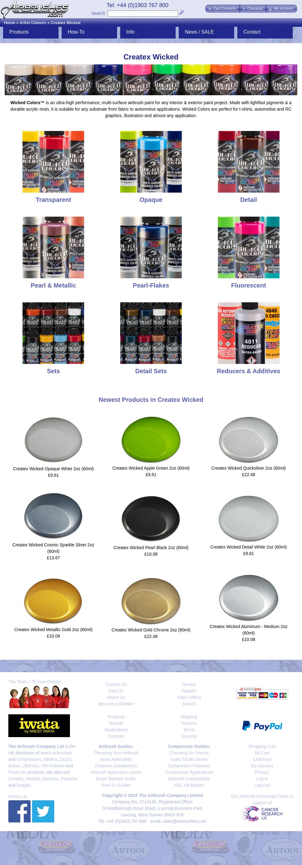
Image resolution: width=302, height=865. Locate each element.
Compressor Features (189, 765)
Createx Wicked (65, 22)
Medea (50, 759)
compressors (29, 759)
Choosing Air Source (189, 752)
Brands (116, 723)
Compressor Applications (189, 772)
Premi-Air (17, 772)
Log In (262, 778)
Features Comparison (116, 765)
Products (19, 32)
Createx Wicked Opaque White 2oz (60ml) (53, 468)
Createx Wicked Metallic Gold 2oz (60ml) (53, 629)
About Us (116, 697)
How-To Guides (116, 785)
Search (98, 13)
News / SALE (199, 32)
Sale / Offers (189, 697)
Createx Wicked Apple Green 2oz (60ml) (151, 468)
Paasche (69, 778)
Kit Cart (262, 752)
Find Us (115, 690)
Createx (15, 778)
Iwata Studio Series (189, 759)
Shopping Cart (262, 746)
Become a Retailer (116, 703)
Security (189, 736)
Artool (14, 765)
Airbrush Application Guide (116, 772)
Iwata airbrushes (56, 752)
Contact (251, 32)
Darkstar (51, 778)
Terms (189, 729)
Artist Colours (32, 22)
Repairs (189, 690)
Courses (116, 736)
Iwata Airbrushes (116, 759)
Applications (116, 729)
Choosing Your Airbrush (115, 752)
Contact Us (116, 684)
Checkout (262, 759)
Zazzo (65, 759)
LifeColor (30, 765)
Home (9, 22)
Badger (23, 785)
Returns (189, 723)
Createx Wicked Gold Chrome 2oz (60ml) (151, 629)
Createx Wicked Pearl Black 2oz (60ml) (151, 547)
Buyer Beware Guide (116, 778)
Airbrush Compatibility (189, 778)
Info (130, 32)
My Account (262, 765)
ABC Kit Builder (189, 785)
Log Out (262, 785)
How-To (76, 32)
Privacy (262, 772)
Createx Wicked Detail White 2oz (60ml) (248, 547)
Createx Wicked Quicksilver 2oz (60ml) (248, 468)
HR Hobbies (52, 765)
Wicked (33, 778)
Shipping (189, 716)
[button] (222, 9)
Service (189, 684)
